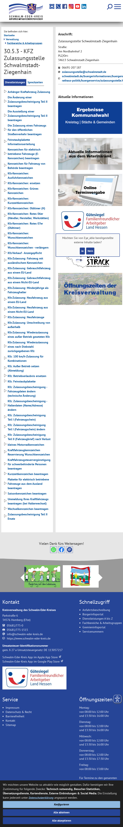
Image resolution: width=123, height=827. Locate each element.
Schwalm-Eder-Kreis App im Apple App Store (31, 657)
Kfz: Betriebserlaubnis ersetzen (25, 376)
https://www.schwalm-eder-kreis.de (28, 639)
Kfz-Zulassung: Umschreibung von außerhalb (27, 325)
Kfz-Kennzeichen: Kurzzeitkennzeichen (18, 201)
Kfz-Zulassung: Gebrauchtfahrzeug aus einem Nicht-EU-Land (27, 280)
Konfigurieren (61, 803)
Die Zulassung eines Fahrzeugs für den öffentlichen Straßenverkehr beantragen (25, 130)
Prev (20, 578)
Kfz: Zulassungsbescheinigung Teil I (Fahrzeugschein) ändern (25, 427)
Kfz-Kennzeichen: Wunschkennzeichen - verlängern (26, 246)
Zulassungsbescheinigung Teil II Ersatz (25, 517)
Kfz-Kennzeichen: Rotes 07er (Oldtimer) (23, 226)
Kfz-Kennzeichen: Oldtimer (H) (24, 208)
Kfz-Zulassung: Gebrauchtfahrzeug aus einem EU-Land (27, 271)
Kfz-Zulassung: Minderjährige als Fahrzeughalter (26, 290)
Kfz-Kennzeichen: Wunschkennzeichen (18, 236)
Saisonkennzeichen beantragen (25, 494)
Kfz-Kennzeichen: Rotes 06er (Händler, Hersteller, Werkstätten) (26, 216)
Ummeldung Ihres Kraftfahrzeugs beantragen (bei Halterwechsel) (26, 501)
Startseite (9, 35)
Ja (82, 251)
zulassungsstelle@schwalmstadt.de (84, 72)
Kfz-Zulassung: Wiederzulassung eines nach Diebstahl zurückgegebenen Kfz (26, 347)
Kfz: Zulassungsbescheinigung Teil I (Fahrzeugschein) (25, 418)
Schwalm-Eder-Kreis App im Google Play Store (32, 662)
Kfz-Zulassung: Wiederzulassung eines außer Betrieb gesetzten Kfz (27, 335)
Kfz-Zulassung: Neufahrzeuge (24, 317)
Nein (90, 251)
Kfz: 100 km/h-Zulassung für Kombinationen (23, 359)
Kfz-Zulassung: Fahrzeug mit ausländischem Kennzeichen (23, 261)
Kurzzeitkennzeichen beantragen (26, 474)
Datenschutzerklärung (41, 796)
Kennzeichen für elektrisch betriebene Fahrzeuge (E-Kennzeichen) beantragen (22, 154)
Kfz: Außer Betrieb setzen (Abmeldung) (21, 369)
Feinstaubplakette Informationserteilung (19, 142)
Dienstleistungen (15, 82)
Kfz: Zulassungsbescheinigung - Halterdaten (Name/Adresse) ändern (25, 406)
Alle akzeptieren (62, 820)
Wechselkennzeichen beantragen (26, 509)
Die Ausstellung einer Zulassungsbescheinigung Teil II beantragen (25, 116)
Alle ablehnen (61, 812)
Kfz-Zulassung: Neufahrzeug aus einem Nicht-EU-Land (26, 310)
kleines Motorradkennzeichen (24, 445)
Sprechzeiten (37, 82)
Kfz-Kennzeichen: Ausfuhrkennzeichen (18, 176)
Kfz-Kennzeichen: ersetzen (22, 183)
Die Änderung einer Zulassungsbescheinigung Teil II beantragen (25, 102)
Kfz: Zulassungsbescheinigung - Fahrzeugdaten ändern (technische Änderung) (25, 391)
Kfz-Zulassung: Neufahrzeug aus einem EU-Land (26, 300)
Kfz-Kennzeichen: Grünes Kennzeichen (21, 191)
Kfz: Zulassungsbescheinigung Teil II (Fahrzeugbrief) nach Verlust (27, 437)
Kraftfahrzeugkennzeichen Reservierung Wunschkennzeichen (27, 452)
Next (102, 578)
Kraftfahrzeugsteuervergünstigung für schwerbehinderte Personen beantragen (27, 464)
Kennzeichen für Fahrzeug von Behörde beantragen (24, 166)
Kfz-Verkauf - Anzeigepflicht (23, 253)
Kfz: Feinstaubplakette (20, 382)
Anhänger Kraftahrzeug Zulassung (27, 92)
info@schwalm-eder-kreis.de (25, 634)
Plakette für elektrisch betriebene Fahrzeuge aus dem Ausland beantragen (26, 484)
